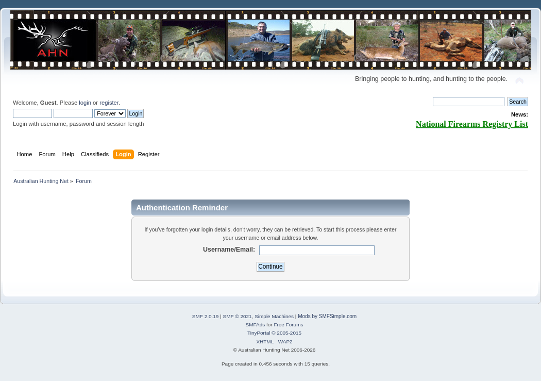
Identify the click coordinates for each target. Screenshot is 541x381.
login (85, 103)
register (109, 103)
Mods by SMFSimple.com (327, 316)
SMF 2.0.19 (205, 316)
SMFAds (255, 324)
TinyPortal (258, 333)
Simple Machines (274, 316)
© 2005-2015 (286, 333)
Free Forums (288, 324)
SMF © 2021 (237, 316)
